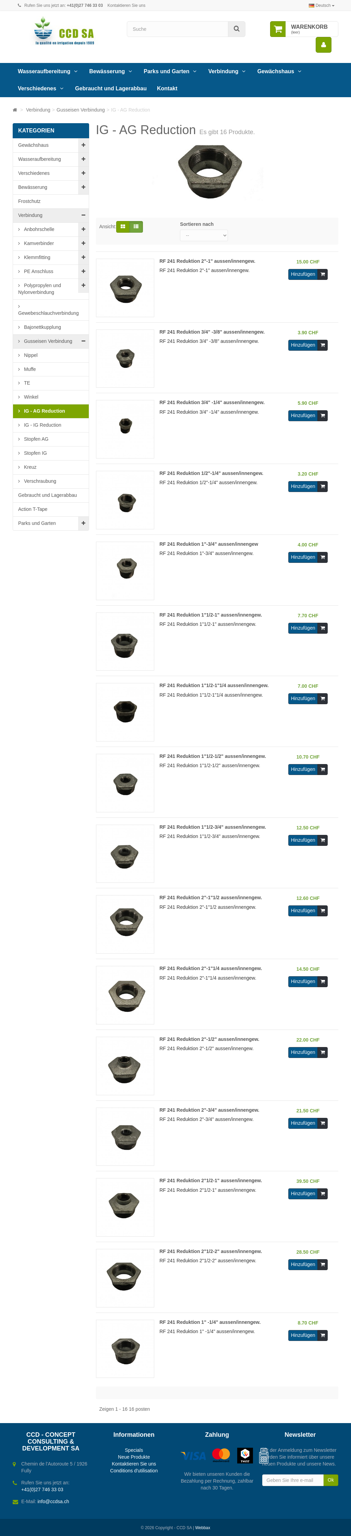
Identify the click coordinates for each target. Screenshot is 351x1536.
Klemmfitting (36, 257)
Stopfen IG (35, 453)
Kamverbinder (38, 243)
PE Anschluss (38, 271)
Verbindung (223, 71)
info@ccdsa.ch (53, 1501)
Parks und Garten (166, 71)
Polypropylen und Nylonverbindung (39, 289)
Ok (331, 1480)
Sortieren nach (197, 224)
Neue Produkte (134, 1457)
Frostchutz (29, 201)
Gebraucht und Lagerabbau (111, 88)
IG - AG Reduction (44, 411)
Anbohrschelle (39, 229)
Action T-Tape (32, 509)
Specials (134, 1450)
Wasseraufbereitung (44, 71)
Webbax (202, 1527)
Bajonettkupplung (42, 327)
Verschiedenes (37, 88)
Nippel (30, 355)
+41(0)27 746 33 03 (42, 1489)
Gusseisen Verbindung (47, 341)
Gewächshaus (275, 71)
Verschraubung (39, 481)
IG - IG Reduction (42, 425)
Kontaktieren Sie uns (127, 5)
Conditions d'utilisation (134, 1470)
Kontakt (167, 88)
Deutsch (322, 5)
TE (26, 383)
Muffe (29, 369)
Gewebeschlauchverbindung (48, 313)
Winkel (30, 397)
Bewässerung (107, 71)
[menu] (323, 45)
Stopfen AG (36, 439)
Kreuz (29, 467)
